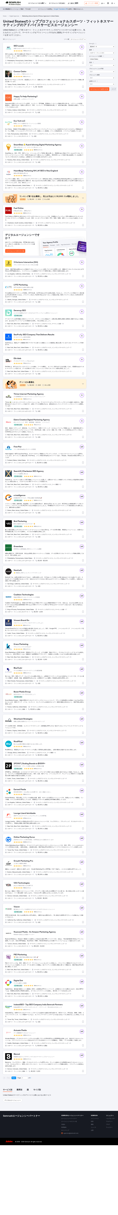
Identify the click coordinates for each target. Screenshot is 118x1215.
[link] (57, 3)
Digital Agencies (14, 16)
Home (5, 16)
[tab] (7, 1160)
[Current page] (25, 1147)
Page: (19, 1147)
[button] (103, 3)
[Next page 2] (14, 1147)
